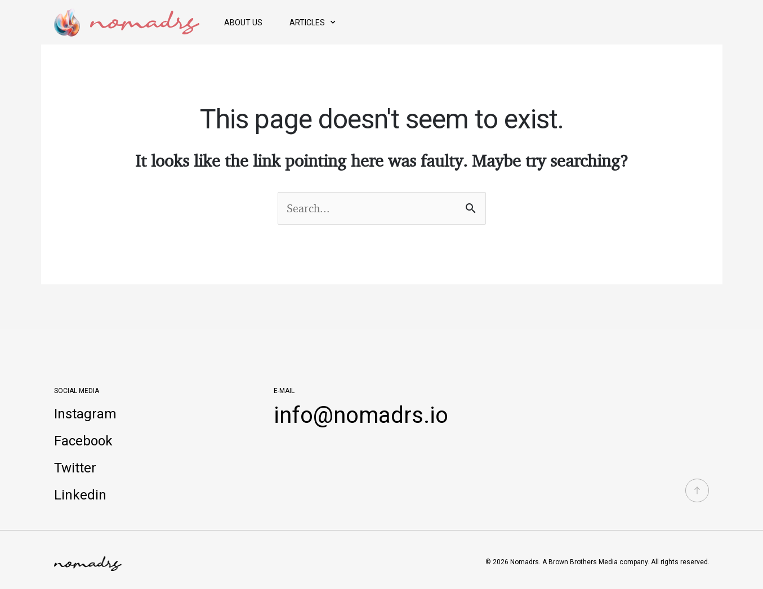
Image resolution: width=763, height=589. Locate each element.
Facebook (83, 441)
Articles (312, 22)
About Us (243, 22)
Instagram (85, 414)
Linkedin (80, 495)
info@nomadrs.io (361, 415)
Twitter (75, 468)
